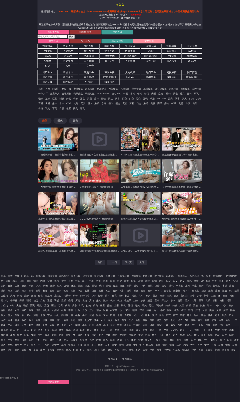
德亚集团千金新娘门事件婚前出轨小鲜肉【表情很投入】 (191, 155)
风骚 (218, 311)
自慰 (61, 109)
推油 (224, 291)
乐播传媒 (148, 89)
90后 (108, 291)
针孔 (81, 306)
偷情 (40, 109)
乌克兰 (127, 315)
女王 (17, 311)
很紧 (38, 311)
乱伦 (181, 104)
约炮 (76, 104)
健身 (210, 315)
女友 (42, 301)
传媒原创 (171, 77)
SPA (47, 66)
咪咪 (31, 311)
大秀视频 (130, 72)
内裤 (3, 320)
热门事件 (151, 72)
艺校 (49, 315)
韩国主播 (109, 72)
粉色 (232, 296)
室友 (231, 306)
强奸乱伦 (89, 51)
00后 (173, 104)
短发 (47, 330)
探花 (40, 89)
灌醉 (26, 296)
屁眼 (3, 311)
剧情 (103, 99)
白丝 (94, 291)
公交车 (88, 320)
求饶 (119, 325)
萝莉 (132, 104)
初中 (206, 296)
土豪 (116, 306)
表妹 (112, 301)
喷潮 (134, 311)
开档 (130, 306)
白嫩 (213, 296)
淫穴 (187, 301)
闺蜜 (162, 296)
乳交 (47, 109)
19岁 (216, 306)
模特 (56, 281)
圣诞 (70, 301)
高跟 (159, 104)
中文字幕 (109, 51)
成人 (136, 315)
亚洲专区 (68, 72)
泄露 (52, 320)
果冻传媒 (89, 89)
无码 (145, 99)
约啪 (228, 320)
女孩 (84, 311)
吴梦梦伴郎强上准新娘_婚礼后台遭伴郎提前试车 (187, 187)
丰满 (224, 286)
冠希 (10, 320)
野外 (201, 286)
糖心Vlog (116, 94)
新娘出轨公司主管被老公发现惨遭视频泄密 (102, 155)
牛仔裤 (13, 301)
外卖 (68, 99)
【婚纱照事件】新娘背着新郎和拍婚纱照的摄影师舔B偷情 (68, 155)
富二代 (4, 301)
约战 (174, 306)
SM (68, 66)
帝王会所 (78, 41)
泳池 (217, 291)
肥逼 (214, 320)
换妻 (159, 320)
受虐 (10, 311)
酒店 (52, 291)
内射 (153, 94)
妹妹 (105, 301)
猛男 (145, 320)
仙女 (56, 315)
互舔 (105, 315)
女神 (87, 291)
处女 (182, 94)
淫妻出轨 (151, 61)
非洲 (119, 315)
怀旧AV (130, 77)
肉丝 (84, 315)
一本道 (179, 286)
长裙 (215, 301)
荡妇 (166, 320)
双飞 (196, 94)
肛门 (197, 311)
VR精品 (68, 56)
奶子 (231, 315)
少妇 (191, 99)
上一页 (113, 263)
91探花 (89, 82)
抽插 (73, 291)
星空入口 (51, 41)
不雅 (70, 311)
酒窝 (119, 340)
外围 (80, 291)
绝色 (77, 315)
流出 (59, 320)
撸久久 (120, 4)
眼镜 (207, 320)
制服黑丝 (171, 46)
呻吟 (209, 306)
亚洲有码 (130, 46)
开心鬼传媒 (161, 89)
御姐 (195, 104)
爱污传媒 (196, 89)
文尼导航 (133, 41)
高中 (192, 296)
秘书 (40, 296)
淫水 (91, 311)
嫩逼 (146, 104)
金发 (188, 104)
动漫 (152, 99)
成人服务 (145, 315)
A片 (12, 306)
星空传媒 (136, 89)
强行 (24, 320)
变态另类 (192, 46)
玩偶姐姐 (89, 94)
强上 (31, 320)
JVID (151, 51)
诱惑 (56, 301)
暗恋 (182, 315)
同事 (177, 99)
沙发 (142, 301)
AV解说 (192, 51)
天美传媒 (113, 89)
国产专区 (47, 72)
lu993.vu (63, 11)
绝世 (189, 315)
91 (70, 89)
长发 (204, 311)
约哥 (75, 296)
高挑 (169, 296)
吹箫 (75, 99)
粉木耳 (186, 291)
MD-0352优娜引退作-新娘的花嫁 (96, 219)
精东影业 (101, 89)
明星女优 (109, 56)
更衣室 (195, 291)
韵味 (17, 315)
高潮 (89, 99)
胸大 (156, 311)
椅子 (183, 311)
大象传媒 (173, 89)
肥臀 (129, 291)
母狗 (152, 320)
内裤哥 (67, 296)
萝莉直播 (68, 46)
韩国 (125, 94)
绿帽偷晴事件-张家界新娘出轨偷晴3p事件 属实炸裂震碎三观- (111, 251)
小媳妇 (55, 311)
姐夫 (136, 301)
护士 (175, 94)
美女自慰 (89, 77)
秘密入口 (106, 32)
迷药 (210, 291)
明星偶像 (89, 56)
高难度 (64, 315)
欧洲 (112, 315)
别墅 (138, 320)
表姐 (119, 301)
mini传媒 (185, 89)
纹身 (63, 311)
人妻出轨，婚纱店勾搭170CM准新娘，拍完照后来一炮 (149, 187)
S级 (186, 320)
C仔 (94, 296)
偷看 (31, 291)
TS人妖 (47, 56)
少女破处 (171, 56)
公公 (131, 320)
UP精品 (192, 61)
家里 (102, 306)
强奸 (40, 99)
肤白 (77, 311)
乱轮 (124, 320)
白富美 (113, 311)
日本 (117, 99)
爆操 (22, 301)
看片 (66, 320)
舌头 (161, 315)
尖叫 (47, 345)
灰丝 (181, 306)
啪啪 (25, 306)
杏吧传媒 (130, 61)
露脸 (231, 286)
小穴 (162, 311)
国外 (169, 311)
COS (68, 104)
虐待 (96, 99)
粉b (121, 311)
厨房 (77, 301)
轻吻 (100, 296)
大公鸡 (4, 306)
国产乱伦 (47, 82)
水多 (42, 315)
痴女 (10, 315)
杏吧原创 (66, 94)
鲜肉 (95, 306)
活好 (154, 315)
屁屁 (91, 315)
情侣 (146, 94)
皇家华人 (55, 94)
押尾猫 (167, 350)
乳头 (17, 320)
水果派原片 (130, 56)
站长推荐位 (51, 32)
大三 (235, 320)
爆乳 (82, 109)
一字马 (158, 291)
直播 (40, 104)
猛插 (63, 301)
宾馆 (91, 301)
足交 (138, 99)
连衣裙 (176, 291)
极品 (127, 296)
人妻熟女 (68, 51)
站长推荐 (47, 46)
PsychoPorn (103, 94)
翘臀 (150, 301)
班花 (168, 315)
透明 (49, 301)
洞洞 (35, 315)
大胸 (12, 296)
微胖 (193, 320)
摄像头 (216, 286)
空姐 (160, 94)
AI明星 (47, 61)
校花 (175, 315)
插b (120, 296)
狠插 (232, 311)
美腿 (152, 104)
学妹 (61, 104)
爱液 (195, 306)
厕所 (150, 291)
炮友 (10, 291)
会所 (115, 291)
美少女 (184, 296)
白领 (188, 306)
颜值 (109, 306)
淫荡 (46, 306)
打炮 (88, 306)
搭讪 (166, 104)
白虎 (17, 291)
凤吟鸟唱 (84, 296)
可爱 (217, 315)
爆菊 (3, 291)
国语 (143, 291)
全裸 (114, 296)
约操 (167, 306)
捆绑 (203, 291)
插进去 (46, 311)
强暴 (117, 320)
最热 (60, 121)
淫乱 (82, 99)
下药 (54, 109)
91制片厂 (43, 94)
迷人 (110, 320)
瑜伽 (203, 315)
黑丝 (100, 291)
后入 (90, 104)
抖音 (47, 89)
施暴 (38, 320)
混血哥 (48, 296)
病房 (67, 306)
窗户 (28, 315)
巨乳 (54, 99)
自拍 (132, 94)
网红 (110, 99)
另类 (170, 99)
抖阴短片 (68, 61)
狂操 (142, 311)
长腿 (45, 291)
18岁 (224, 306)
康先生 (57, 296)
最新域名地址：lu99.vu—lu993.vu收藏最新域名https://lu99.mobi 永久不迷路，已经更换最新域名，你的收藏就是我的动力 (135, 11)
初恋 (36, 301)
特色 (148, 311)
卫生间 (4, 296)
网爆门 (55, 89)
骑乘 (96, 320)
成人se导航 (106, 41)
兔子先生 (109, 61)
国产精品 (171, 61)
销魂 (123, 306)
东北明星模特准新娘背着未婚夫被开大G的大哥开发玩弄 (67, 219)
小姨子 (127, 301)
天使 (18, 306)
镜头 (176, 311)
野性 (151, 306)
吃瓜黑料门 (109, 77)
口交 (131, 99)
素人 (184, 99)
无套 (83, 104)
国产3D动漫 (150, 56)
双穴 (148, 296)
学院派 (159, 306)
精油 (98, 311)
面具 (32, 306)
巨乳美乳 (130, 51)
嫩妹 (54, 104)
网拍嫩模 (171, 72)
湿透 (98, 315)
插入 (110, 104)
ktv (230, 291)
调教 (19, 296)
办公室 (167, 291)
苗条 (155, 296)
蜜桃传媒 (78, 89)
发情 (84, 301)
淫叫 (156, 301)
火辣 (225, 311)
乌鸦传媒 (125, 89)
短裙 (222, 301)
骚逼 (28, 301)
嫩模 (96, 104)
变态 (59, 291)
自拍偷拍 (68, 77)
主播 (47, 104)
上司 (187, 286)
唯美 (144, 306)
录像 (45, 320)
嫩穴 (98, 301)
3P (158, 99)
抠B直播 (89, 46)
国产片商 (89, 61)
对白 (196, 315)
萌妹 (208, 286)
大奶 (198, 99)
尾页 (141, 263)
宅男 (60, 306)
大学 (199, 296)
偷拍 (139, 94)
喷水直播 (109, 46)
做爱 (68, 109)
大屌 (194, 301)
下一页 (128, 263)
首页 (100, 263)
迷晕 (236, 291)
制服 (61, 99)
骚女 (39, 306)
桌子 (180, 320)
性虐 (66, 291)
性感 (134, 296)
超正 (180, 301)
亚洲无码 (151, 46)
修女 (3, 315)
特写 (107, 296)
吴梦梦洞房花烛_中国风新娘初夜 (97, 187)
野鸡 (190, 311)
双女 (176, 296)
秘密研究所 (78, 32)
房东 (74, 306)
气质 (208, 301)
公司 (173, 320)
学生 (194, 286)
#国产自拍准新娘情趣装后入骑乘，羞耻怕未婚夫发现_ (190, 219)
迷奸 (47, 99)
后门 (122, 291)
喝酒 (229, 301)
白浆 (221, 320)
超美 (137, 306)
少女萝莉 (47, 51)
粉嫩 (136, 291)
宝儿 (128, 311)
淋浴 (105, 311)
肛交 (124, 99)
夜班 (47, 335)
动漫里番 (89, 72)
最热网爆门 (192, 77)
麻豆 (64, 89)
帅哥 (73, 320)
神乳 (200, 320)
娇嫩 (202, 306)
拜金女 (165, 301)
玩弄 (224, 315)
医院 (201, 301)
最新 (45, 121)
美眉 (211, 311)
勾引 (141, 296)
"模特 (168, 94)
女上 (103, 320)
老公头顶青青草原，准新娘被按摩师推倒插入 (61, 251)
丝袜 (189, 94)
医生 (53, 306)
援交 (118, 104)
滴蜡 (38, 291)
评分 (75, 121)
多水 (173, 301)
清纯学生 (151, 77)
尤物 (66, 286)
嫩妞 (225, 296)
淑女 (24, 291)
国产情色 (192, 72)
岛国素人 (171, 51)
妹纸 (24, 311)
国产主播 (47, 77)
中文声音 (89, 66)
